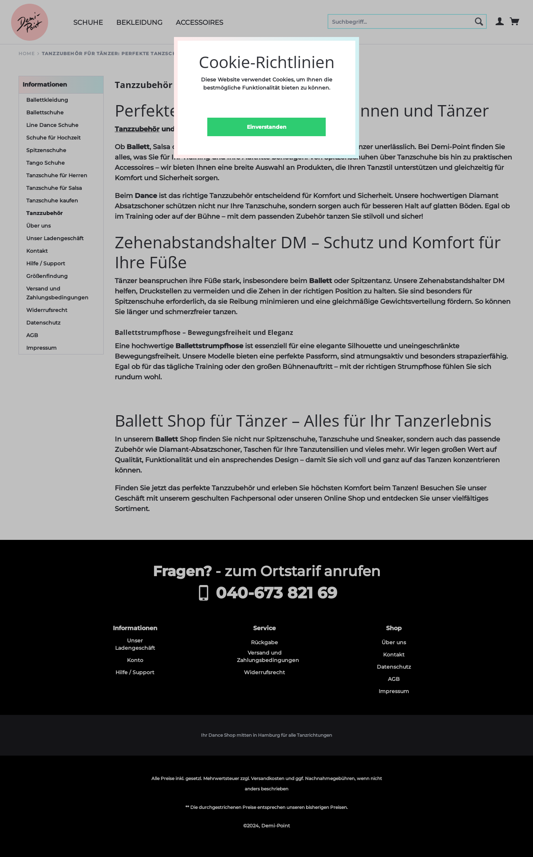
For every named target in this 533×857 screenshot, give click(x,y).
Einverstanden (266, 127)
